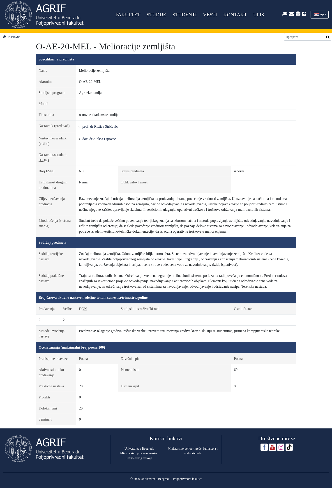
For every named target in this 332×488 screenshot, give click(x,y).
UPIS (258, 14)
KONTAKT (235, 14)
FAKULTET (127, 14)
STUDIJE (156, 14)
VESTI (210, 14)
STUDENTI (185, 14)
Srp (321, 14)
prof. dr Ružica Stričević (100, 126)
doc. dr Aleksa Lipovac (99, 139)
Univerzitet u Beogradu (139, 448)
